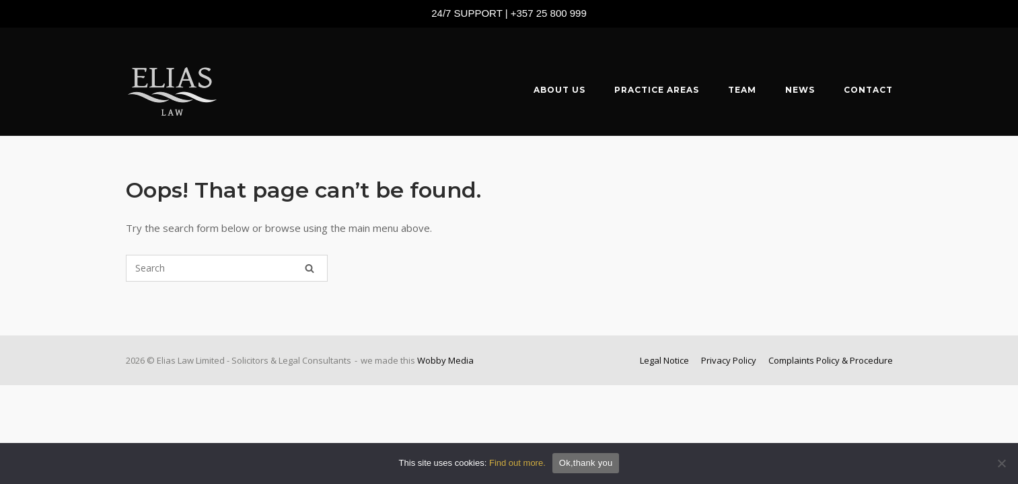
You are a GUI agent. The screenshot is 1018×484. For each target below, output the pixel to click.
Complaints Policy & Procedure (830, 360)
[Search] (309, 268)
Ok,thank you (586, 463)
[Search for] (227, 268)
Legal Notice (664, 360)
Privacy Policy (728, 360)
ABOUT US (559, 90)
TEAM (742, 90)
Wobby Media (445, 360)
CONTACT (868, 90)
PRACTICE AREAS (656, 90)
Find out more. (517, 463)
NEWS (800, 90)
